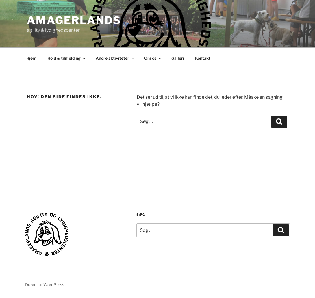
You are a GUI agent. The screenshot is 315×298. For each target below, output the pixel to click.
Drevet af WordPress (44, 284)
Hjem (31, 58)
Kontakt (202, 58)
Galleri (177, 58)
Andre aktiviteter (115, 58)
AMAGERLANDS (74, 20)
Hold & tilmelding (66, 58)
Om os (153, 58)
